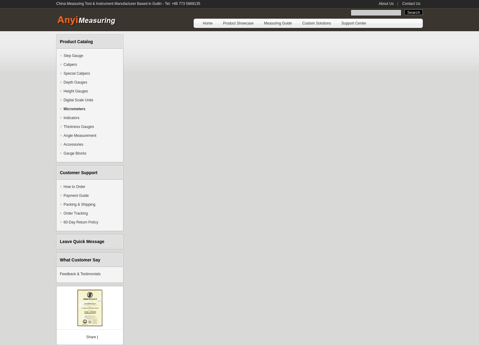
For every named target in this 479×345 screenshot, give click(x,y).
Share (91, 337)
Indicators (71, 118)
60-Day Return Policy (81, 222)
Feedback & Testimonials (80, 274)
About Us (385, 4)
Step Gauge (73, 56)
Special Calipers (77, 73)
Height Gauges (76, 91)
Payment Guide (76, 195)
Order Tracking (76, 213)
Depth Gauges (75, 82)
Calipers (70, 64)
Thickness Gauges (79, 127)
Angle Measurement (80, 135)
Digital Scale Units (78, 100)
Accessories (73, 144)
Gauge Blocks (75, 153)
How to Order (74, 187)
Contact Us (411, 4)
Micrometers (74, 109)
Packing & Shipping (79, 204)
